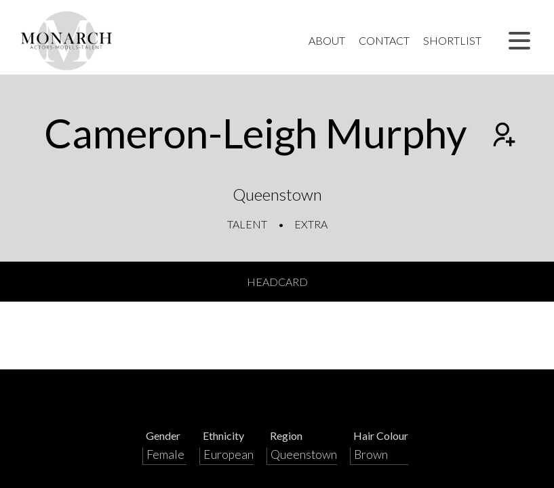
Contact (384, 40)
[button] (519, 40)
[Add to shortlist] (502, 136)
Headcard (277, 281)
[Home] (67, 41)
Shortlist (452, 40)
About (327, 40)
